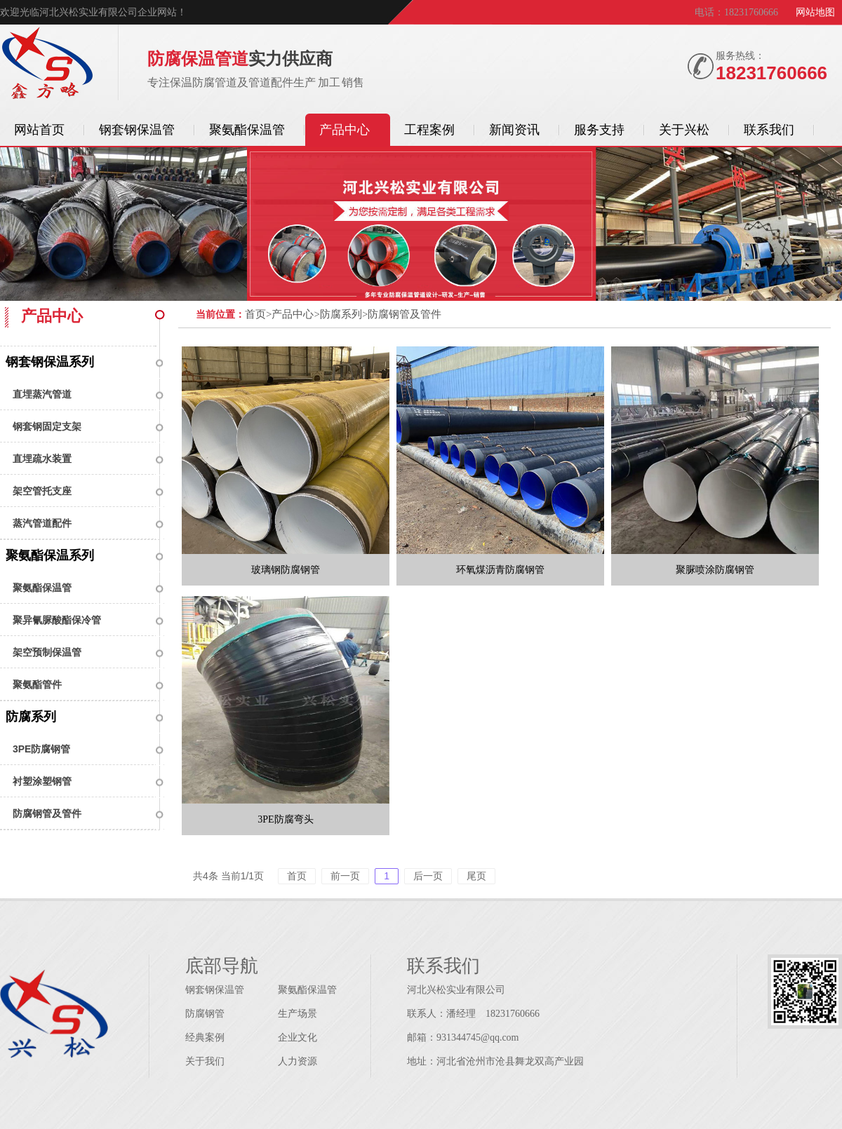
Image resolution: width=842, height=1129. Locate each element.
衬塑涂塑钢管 (42, 781)
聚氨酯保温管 (42, 587)
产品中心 (293, 314)
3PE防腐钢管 (41, 749)
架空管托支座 (42, 490)
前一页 (345, 875)
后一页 (428, 875)
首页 (255, 314)
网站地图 (815, 12)
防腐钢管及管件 (47, 813)
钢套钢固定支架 (47, 426)
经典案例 (205, 1037)
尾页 (476, 875)
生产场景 (297, 1013)
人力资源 (297, 1061)
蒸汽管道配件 (42, 523)
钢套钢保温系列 (50, 362)
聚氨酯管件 (37, 684)
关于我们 (205, 1061)
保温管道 (47, 65)
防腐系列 (31, 717)
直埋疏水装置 (42, 458)
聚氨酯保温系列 (50, 555)
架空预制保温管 (47, 652)
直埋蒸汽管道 (42, 394)
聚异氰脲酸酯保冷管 (57, 620)
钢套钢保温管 (214, 990)
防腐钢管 (205, 1013)
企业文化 (297, 1037)
